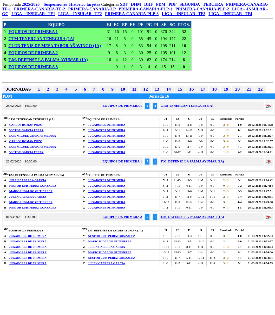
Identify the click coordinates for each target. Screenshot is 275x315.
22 (260, 89)
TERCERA (213, 4)
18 (214, 89)
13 (157, 89)
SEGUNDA (190, 4)
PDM (160, 4)
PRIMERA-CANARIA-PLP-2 (202, 9)
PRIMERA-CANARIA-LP (91, 9)
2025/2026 (31, 4)
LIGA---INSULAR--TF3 (183, 13)
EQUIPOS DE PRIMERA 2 (33, 53)
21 (249, 89)
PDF (172, 4)
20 (237, 89)
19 (226, 89)
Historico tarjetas (84, 4)
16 (191, 89)
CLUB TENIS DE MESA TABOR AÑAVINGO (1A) (54, 45)
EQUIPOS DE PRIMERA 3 (33, 67)
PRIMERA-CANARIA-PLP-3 (132, 13)
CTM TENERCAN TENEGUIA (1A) (41, 38)
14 (168, 89)
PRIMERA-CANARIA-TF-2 (39, 9)
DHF (148, 4)
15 (180, 89)
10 (123, 89)
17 (203, 89)
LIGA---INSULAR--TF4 (230, 13)
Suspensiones (55, 4)
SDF (124, 4)
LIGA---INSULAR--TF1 (33, 13)
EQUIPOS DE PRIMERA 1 (33, 31)
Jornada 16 (159, 96)
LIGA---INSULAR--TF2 (80, 13)
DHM (136, 4)
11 (134, 89)
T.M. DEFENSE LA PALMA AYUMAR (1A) (48, 60)
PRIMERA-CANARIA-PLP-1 (145, 9)
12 (145, 89)
